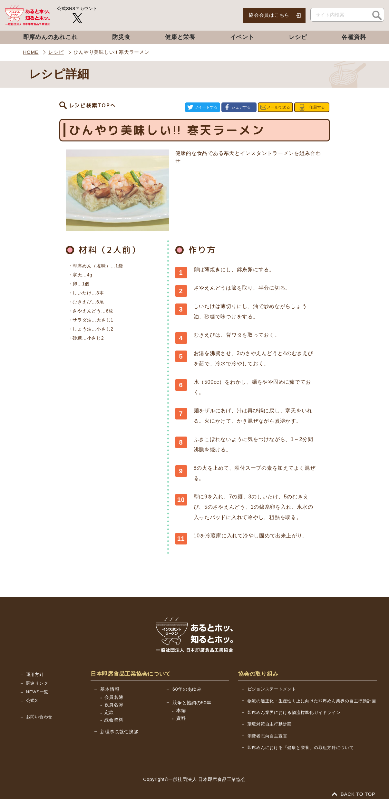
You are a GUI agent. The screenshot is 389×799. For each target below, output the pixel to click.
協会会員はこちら (269, 15)
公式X (32, 693)
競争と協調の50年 (191, 695)
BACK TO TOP (354, 787)
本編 (181, 703)
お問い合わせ (39, 710)
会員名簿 (113, 690)
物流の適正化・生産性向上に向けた (312, 694)
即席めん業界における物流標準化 (294, 705)
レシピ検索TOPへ (92, 104)
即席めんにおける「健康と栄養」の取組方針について (301, 740)
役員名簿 (113, 697)
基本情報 (109, 682)
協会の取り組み (258, 667)
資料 (181, 711)
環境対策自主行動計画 (270, 717)
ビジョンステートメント (272, 682)
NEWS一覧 (37, 685)
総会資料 (113, 713)
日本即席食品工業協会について (131, 667)
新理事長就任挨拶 (119, 724)
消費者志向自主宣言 (267, 729)
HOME (31, 52)
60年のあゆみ (187, 682)
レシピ (55, 52)
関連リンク (37, 676)
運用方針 (35, 667)
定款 (109, 705)
